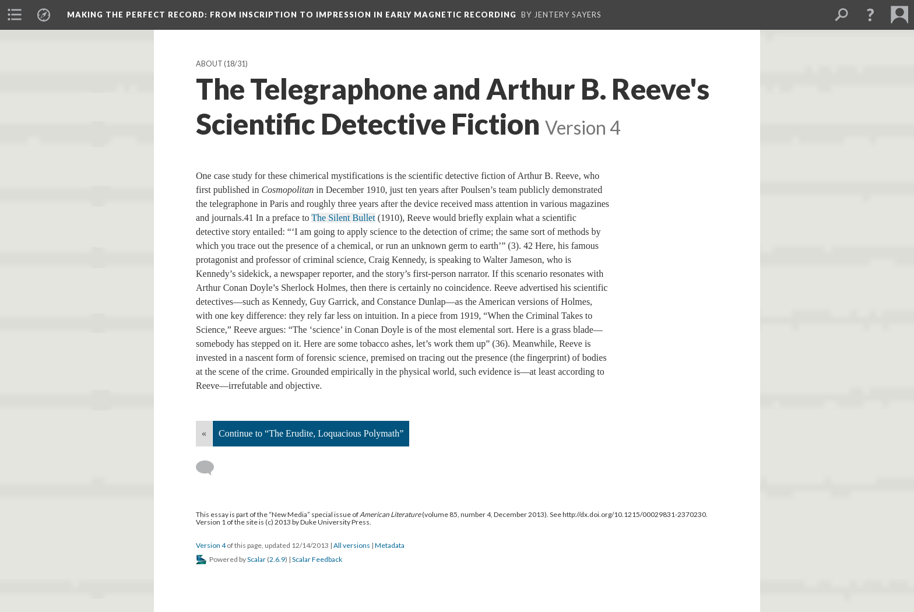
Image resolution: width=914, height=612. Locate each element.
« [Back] (204, 433)
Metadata (390, 545)
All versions (351, 545)
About (209, 63)
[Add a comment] (210, 468)
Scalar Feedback (317, 559)
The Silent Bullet (343, 218)
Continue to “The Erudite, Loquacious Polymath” (311, 433)
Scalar (256, 559)
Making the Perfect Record (291, 14)
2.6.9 (277, 559)
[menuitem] (14, 14)
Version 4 (211, 545)
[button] (870, 14)
